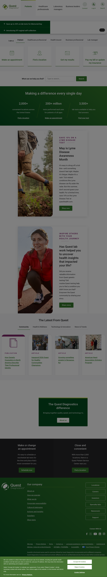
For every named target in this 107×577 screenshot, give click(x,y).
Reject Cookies (80, 567)
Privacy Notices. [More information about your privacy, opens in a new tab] (27, 574)
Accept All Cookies (79, 562)
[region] (53, 566)
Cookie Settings (79, 572)
